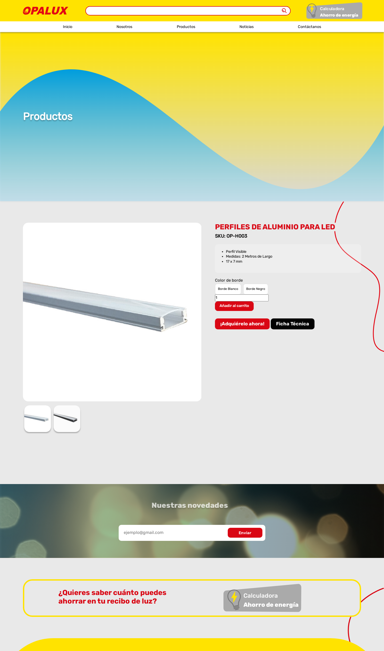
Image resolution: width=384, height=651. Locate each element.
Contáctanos (309, 27)
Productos (186, 27)
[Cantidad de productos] (242, 297)
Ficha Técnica (293, 324)
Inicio (67, 27)
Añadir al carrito (235, 305)
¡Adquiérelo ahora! (243, 324)
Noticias (246, 27)
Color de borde (229, 280)
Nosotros (124, 27)
